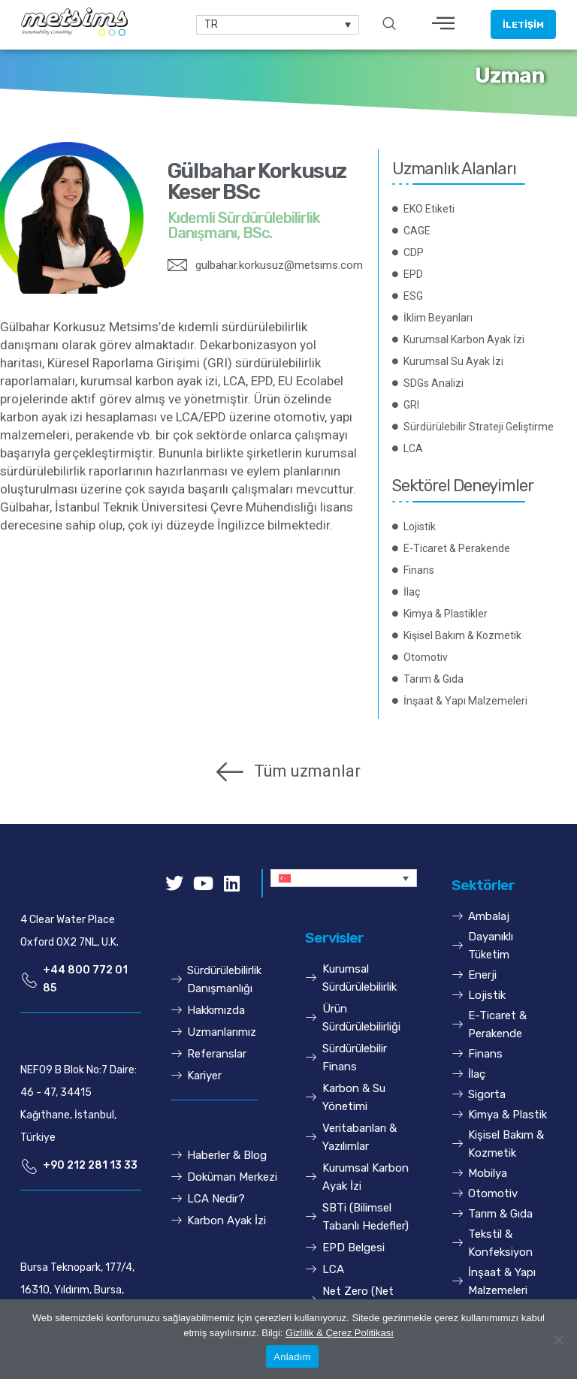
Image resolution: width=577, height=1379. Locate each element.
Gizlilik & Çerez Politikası (339, 1332)
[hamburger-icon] (444, 24)
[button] (523, 24)
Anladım (291, 1356)
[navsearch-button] (389, 25)
